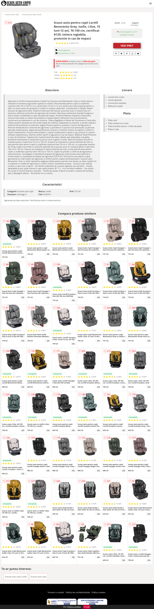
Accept (87, 607)
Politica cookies (98, 592)
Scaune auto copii (12, 14)
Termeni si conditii (56, 592)
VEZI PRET (127, 45)
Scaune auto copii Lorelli (31, 14)
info (22, 257)
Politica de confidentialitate (78, 592)
